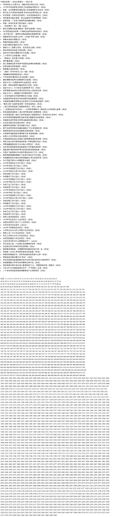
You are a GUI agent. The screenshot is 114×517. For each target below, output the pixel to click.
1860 (95, 461)
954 (27, 373)
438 (17, 322)
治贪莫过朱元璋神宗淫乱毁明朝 (15, 246)
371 (61, 314)
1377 (107, 413)
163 (1, 295)
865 (1, 365)
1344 (83, 410)
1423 (75, 418)
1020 (83, 378)
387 (27, 316)
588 (64, 335)
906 (46, 367)
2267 (103, 502)
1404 (107, 416)
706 (11, 349)
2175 (59, 494)
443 (33, 322)
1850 (55, 461)
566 (80, 332)
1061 (30, 383)
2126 (78, 488)
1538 (103, 429)
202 (39, 297)
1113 (22, 389)
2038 (51, 480)
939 (66, 370)
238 (68, 300)
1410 (22, 418)
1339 (63, 410)
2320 (99, 507)
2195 (30, 496)
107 (64, 287)
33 (13, 281)
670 (68, 343)
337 (39, 311)
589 (68, 335)
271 (1, 305)
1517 (18, 429)
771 (46, 354)
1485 (107, 424)
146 (33, 292)
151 (49, 292)
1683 (34, 445)
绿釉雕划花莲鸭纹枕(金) (12, 74)
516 (8, 330)
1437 (22, 421)
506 (61, 327)
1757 (6, 453)
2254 (51, 502)
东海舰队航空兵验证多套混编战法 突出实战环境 (22, 158)
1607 (55, 437)
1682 (30, 445)
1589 (91, 435)
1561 (87, 432)
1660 (51, 443)
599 (14, 338)
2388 (47, 515)
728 (80, 349)
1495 (38, 426)
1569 (10, 435)
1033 (26, 381)
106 (61, 287)
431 (80, 319)
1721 (79, 448)
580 (39, 335)
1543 (14, 432)
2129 (90, 488)
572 (14, 335)
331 (20, 311)
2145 (47, 491)
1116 (33, 389)
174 (36, 295)
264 (64, 303)
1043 (67, 381)
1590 (95, 435)
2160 (107, 491)
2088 (34, 486)
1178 (66, 394)
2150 (67, 491)
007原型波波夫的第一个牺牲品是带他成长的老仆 (22, 31)
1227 (47, 400)
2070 (71, 483)
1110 (10, 389)
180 (55, 295)
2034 (34, 480)
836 (80, 359)
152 (52, 292)
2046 (83, 480)
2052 (107, 480)
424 (58, 319)
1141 (26, 392)
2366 (67, 512)
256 (39, 303)
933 (46, 370)
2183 (91, 494)
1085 (18, 386)
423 (55, 319)
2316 (83, 507)
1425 (83, 418)
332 (23, 311)
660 (36, 343)
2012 (55, 478)
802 (58, 357)
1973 (6, 475)
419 (42, 319)
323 (80, 308)
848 (33, 362)
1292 (91, 405)
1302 (22, 408)
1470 (47, 424)
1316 (79, 408)
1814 (18, 459)
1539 (107, 429)
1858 (87, 461)
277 (20, 305)
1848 (47, 461)
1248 (22, 402)
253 (30, 303)
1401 (95, 416)
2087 (30, 486)
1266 (95, 402)
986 (42, 375)
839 (5, 362)
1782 (107, 453)
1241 (103, 400)
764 (23, 354)
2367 (71, 512)
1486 (2, 426)
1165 (14, 394)
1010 (43, 378)
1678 (14, 445)
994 (68, 375)
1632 (47, 440)
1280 (43, 405)
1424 (79, 418)
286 (49, 305)
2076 (95, 483)
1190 (6, 397)
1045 (75, 381)
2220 (22, 499)
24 (49, 279)
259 (49, 303)
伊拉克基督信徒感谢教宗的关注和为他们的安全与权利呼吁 (26, 260)
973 (1, 375)
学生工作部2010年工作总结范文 (15, 236)
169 (20, 295)
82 (1, 287)
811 (1, 359)
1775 (79, 453)
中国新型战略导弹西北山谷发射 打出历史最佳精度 (23, 101)
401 (71, 316)
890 (80, 365)
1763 (30, 453)
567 (83, 332)
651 (8, 343)
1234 (75, 400)
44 (37, 281)
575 (23, 335)
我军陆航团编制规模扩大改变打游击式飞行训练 (22, 155)
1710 (34, 448)
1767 (47, 453)
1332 (34, 410)
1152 (70, 392)
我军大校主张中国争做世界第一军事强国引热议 (22, 142)
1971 (107, 472)
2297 (6, 507)
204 (46, 297)
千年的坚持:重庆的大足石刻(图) (15, 77)
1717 (63, 448)
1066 (51, 383)
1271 (6, 405)
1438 (26, 421)
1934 (67, 469)
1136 (6, 392)
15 (29, 279)
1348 (99, 410)
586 (58, 335)
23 (47, 279)
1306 (38, 408)
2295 (107, 504)
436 (11, 322)
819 (27, 359)
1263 (83, 402)
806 (71, 357)
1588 (87, 435)
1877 (55, 464)
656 (23, 343)
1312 (63, 408)
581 (42, 335)
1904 (55, 467)
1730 (6, 451)
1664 (67, 443)
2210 (91, 496)
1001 (6, 378)
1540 (2, 432)
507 (64, 327)
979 (20, 375)
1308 (47, 408)
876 (36, 365)
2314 (75, 507)
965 (61, 373)
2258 (67, 502)
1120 (49, 389)
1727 (103, 448)
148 (39, 292)
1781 (103, 453)
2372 (91, 512)
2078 (103, 483)
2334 (47, 510)
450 (55, 322)
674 (80, 343)
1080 (107, 383)
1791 (34, 456)
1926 (34, 469)
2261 (79, 502)
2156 (91, 491)
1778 (91, 453)
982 (30, 375)
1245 (10, 402)
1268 (103, 402)
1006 (26, 378)
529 (49, 330)
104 (55, 287)
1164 (10, 394)
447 (46, 322)
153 (55, 292)
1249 (26, 402)
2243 (6, 502)
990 (55, 375)
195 (17, 297)
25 (52, 279)
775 (58, 354)
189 (83, 295)
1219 (14, 400)
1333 (38, 410)
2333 (43, 510)
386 (23, 316)
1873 (38, 464)
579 (36, 335)
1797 (59, 456)
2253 (47, 502)
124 (48, 289)
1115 (29, 389)
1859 (91, 461)
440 (23, 322)
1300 (14, 408)
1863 (107, 461)
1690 (63, 445)
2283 (59, 504)
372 (64, 314)
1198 (38, 397)
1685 (43, 445)
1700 (103, 445)
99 (39, 287)
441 (27, 322)
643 (68, 340)
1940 (91, 469)
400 (68, 316)
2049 (95, 480)
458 (80, 322)
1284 (59, 405)
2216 (6, 499)
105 (58, 287)
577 (30, 335)
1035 (34, 381)
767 (33, 354)
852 (46, 362)
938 (63, 370)
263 (61, 303)
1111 (14, 389)
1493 (30, 426)
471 (36, 324)
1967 (91, 472)
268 (77, 303)
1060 (26, 383)
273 (8, 305)
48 (46, 281)
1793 (43, 456)
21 (43, 279)
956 (33, 373)
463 (11, 324)
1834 (99, 459)
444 (36, 322)
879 (46, 365)
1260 (71, 402)
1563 (95, 432)
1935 (71, 469)
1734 (22, 451)
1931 (55, 469)
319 (68, 308)
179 (52, 295)
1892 (6, 467)
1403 (103, 416)
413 (23, 319)
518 (14, 330)
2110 (14, 488)
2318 (91, 507)
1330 (26, 410)
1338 (59, 410)
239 (71, 300)
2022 (95, 478)
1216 (2, 400)
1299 (10, 408)
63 (19, 284)
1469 (43, 424)
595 (1, 338)
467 (23, 324)
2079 (107, 483)
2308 (51, 507)
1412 (30, 418)
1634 (55, 440)
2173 (51, 494)
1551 (47, 432)
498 (36, 327)
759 (8, 354)
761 (14, 354)
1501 (63, 426)
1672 (99, 443)
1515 (10, 429)
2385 (34, 515)
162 (83, 292)
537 (74, 330)
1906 (63, 467)
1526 (55, 429)
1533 (83, 429)
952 (20, 373)
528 (46, 330)
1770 (59, 453)
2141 (30, 491)
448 (49, 322)
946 (1, 373)
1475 (67, 424)
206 (52, 297)
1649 (6, 443)
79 (55, 284)
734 (14, 351)
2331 (34, 510)
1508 (91, 426)
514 (1, 330)
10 (18, 279)
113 (14, 289)
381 (8, 316)
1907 (67, 467)
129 (64, 289)
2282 (55, 504)
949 (11, 373)
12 (22, 279)
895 (11, 367)
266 (71, 303)
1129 (85, 389)
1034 (30, 381)
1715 (55, 448)
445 (39, 322)
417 (36, 319)
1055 (6, 383)
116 (23, 289)
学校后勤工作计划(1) (11, 174)
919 (1, 370)
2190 (10, 496)
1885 (87, 464)
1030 (14, 381)
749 (61, 351)
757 (1, 354)
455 (71, 322)
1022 (91, 378)
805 (68, 357)
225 (27, 300)
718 (49, 349)
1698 (95, 445)
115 (20, 289)
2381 (18, 515)
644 (71, 340)
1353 (10, 413)
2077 (99, 483)
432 (83, 319)
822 (36, 359)
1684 (38, 445)
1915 (99, 467)
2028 (10, 480)
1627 (26, 440)
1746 (71, 451)
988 (49, 375)
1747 (75, 451)
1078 (99, 383)
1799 (67, 456)
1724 (91, 448)
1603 (38, 437)
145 (30, 292)
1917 (107, 467)
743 (42, 351)
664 (49, 343)
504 (55, 327)
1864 (2, 464)
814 (11, 359)
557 (52, 332)
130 (67, 289)
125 (51, 289)
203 (42, 297)
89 (17, 287)
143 (23, 292)
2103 (95, 486)
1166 (18, 394)
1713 (47, 448)
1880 (67, 464)
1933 (63, 469)
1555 (63, 432)
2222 (30, 499)
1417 (51, 418)
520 (20, 330)
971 (80, 373)
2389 (51, 515)
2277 (34, 504)
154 (58, 292)
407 (5, 319)
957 (36, 373)
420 (46, 319)
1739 (43, 451)
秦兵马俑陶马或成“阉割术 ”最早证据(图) (19, 29)
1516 (14, 429)
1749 (83, 451)
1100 (79, 386)
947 (5, 373)
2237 (91, 499)
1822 (51, 459)
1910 (79, 467)
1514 (6, 429)
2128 (86, 488)
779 (71, 354)
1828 (75, 459)
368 (52, 314)
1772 (67, 453)
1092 (47, 386)
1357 (26, 413)
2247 (22, 502)
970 (77, 373)
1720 (75, 448)
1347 (95, 410)
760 (11, 354)
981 (27, 375)
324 (83, 308)
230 (42, 300)
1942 (99, 469)
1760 (18, 453)
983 (33, 375)
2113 (26, 488)
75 (46, 284)
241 (77, 300)
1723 (87, 448)
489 (8, 327)
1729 (2, 451)
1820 (43, 459)
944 (81, 370)
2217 (10, 499)
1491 (22, 426)
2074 (87, 483)
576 (27, 335)
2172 (47, 494)
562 (68, 332)
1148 (54, 392)
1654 (26, 443)
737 (23, 351)
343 (58, 311)
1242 (107, 400)
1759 (14, 453)
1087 (26, 386)
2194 (26, 496)
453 (64, 322)
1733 (18, 451)
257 (42, 303)
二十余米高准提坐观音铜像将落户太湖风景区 (21, 271)
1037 (43, 381)
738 (27, 351)
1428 (95, 418)
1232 (67, 400)
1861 (99, 461)
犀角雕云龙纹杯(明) (11, 69)
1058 (18, 383)
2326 (14, 510)
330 (17, 311)
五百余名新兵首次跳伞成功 (14, 123)
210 (64, 297)
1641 (83, 440)
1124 (65, 389)
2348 (103, 510)
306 (27, 308)
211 (68, 297)
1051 (99, 381)
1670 (91, 443)
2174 (55, 494)
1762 (26, 453)
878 (42, 365)
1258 (63, 402)
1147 (50, 392)
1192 (14, 397)
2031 (22, 480)
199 (30, 297)
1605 (47, 437)
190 (1, 297)
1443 (47, 421)
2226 (47, 499)
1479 (83, 424)
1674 (107, 443)
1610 (67, 437)
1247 (18, 402)
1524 (47, 429)
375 (74, 314)
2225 (43, 499)
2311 (63, 507)
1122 (57, 389)
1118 (41, 389)
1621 (2, 440)
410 (14, 319)
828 (55, 359)
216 (83, 297)
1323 (107, 408)
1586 (79, 435)
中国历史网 (4, 2)
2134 (2, 491)
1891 (2, 467)
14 (27, 279)
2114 (30, 488)
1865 (6, 464)
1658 (43, 443)
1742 (55, 451)
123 (45, 289)
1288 (75, 405)
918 (83, 367)
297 (83, 305)
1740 (47, 451)
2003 (18, 478)
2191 (14, 496)
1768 (51, 453)
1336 (51, 410)
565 (77, 332)
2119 (50, 488)
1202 (54, 397)
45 (39, 281)
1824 (59, 459)
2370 (83, 512)
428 (71, 319)
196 (20, 297)
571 (11, 335)
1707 (22, 448)
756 (83, 351)
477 (55, 324)
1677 (10, 445)
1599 (22, 437)
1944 (107, 469)
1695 (83, 445)
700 (77, 346)
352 (1, 314)
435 (8, 322)
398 (61, 316)
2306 (43, 507)
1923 (22, 469)
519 (17, 330)
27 (56, 279)
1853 (67, 461)
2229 (59, 499)
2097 (71, 486)
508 (68, 327)
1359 (34, 413)
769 (39, 354)
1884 (83, 464)
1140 (22, 392)
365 (42, 314)
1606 (51, 437)
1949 (18, 472)
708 (17, 349)
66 (26, 284)
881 (52, 365)
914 (71, 367)
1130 (89, 389)
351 (83, 311)
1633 (51, 440)
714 (36, 349)
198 (27, 297)
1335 (47, 410)
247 (11, 303)
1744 (63, 451)
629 (23, 340)
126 (54, 289)
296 (80, 305)
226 (30, 300)
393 (46, 316)
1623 (10, 440)
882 (55, 365)
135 (83, 289)
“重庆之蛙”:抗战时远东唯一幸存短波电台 (19, 104)
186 (74, 295)
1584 (71, 435)
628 (20, 340)
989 (52, 375)
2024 (103, 478)
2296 (2, 507)
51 (53, 281)
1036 (38, 381)
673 (77, 343)
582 (46, 335)
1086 (22, 386)
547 (20, 332)
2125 (74, 488)
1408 (14, 418)
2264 (91, 502)
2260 (75, 502)
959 (42, 373)
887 (71, 365)
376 (77, 314)
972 (83, 373)
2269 (2, 504)
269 (80, 303)
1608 (59, 437)
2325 (10, 510)
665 (52, 343)
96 (33, 287)
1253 (43, 402)
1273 (14, 405)
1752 (95, 451)
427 (68, 319)
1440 (34, 421)
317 (61, 308)
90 (19, 287)
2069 (67, 483)
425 (61, 319)
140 (14, 292)
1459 (2, 424)
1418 (55, 418)
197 (23, 297)
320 (71, 308)
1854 (71, 461)
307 (30, 308)
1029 (10, 381)
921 (8, 370)
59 (10, 284)
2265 (95, 502)
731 (5, 351)
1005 (22, 378)
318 (64, 308)
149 (42, 292)
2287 (75, 504)
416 (33, 319)
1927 (38, 469)
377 (80, 314)
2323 (2, 510)
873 (27, 365)
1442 (43, 421)
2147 (55, 491)
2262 (83, 502)
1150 (62, 392)
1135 (2, 392)
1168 (26, 394)
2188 (2, 496)
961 (49, 373)
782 (80, 354)
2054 (6, 483)
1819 (38, 459)
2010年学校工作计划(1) (12, 166)
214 (77, 297)
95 (31, 287)
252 (27, 303)
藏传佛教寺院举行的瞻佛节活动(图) (17, 80)
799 (49, 357)
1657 (38, 443)
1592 (103, 435)
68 (31, 284)
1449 (71, 421)
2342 (79, 510)
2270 (6, 504)
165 (8, 295)
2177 (67, 494)
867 (8, 365)
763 (20, 354)
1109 (6, 389)
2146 (51, 491)
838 (1, 362)
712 (30, 349)
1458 (107, 421)
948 (8, 373)
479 (61, 324)
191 (5, 297)
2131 (98, 488)
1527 (59, 429)
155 (61, 292)
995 (71, 375)
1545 (22, 432)
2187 (107, 494)
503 (52, 327)
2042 (67, 480)
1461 (10, 424)
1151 (66, 392)
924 (17, 370)
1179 (70, 394)
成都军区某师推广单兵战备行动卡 (16, 125)
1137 (10, 392)
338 (42, 311)
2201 (55, 496)
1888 (99, 464)
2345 (91, 510)
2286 (71, 504)
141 (17, 292)
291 (64, 305)
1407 (10, 418)
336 (36, 311)
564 (74, 332)
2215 (2, 499)
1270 (2, 405)
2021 (91, 478)
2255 (55, 502)
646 (77, 340)
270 (83, 303)
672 (74, 343)
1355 (18, 413)
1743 (59, 451)
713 (33, 349)
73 (42, 284)
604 (30, 338)
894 (8, 367)
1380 (10, 416)
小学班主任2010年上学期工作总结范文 (18, 230)
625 (11, 340)
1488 (10, 426)
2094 (59, 486)
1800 (71, 456)
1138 (14, 392)
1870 (26, 464)
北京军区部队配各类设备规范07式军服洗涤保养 (22, 147)
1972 (2, 475)
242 (80, 300)
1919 (6, 469)
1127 (77, 389)
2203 (63, 496)
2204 (67, 496)
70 (35, 284)
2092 (51, 486)
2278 (38, 504)
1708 (26, 448)
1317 (83, 408)
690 (46, 346)
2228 (55, 499)
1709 (30, 448)
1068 (59, 383)
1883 (79, 464)
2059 (26, 483)
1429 (99, 418)
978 (17, 375)
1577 (43, 435)
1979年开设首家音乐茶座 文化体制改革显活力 (21, 7)
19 (38, 279)
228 (36, 300)
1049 (91, 381)
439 (20, 322)
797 (42, 357)
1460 (6, 424)
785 (5, 357)
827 (52, 359)
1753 (99, 451)
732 (8, 351)
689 (42, 346)
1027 (2, 381)
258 (46, 303)
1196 (30, 397)
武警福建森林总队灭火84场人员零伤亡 (18, 144)
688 (39, 346)
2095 (63, 486)
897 (17, 367)
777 (64, 354)
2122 (62, 488)
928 (30, 370)
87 (13, 287)
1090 (38, 386)
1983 (47, 475)
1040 (55, 381)
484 (77, 324)
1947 (10, 472)
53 (57, 281)
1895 (18, 467)
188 (80, 295)
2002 (14, 478)
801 (55, 357)
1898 (30, 467)
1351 (2, 413)
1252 (38, 402)
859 (68, 362)
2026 (2, 480)
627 (17, 340)
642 (64, 340)
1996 (99, 475)
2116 (38, 488)
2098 (75, 486)
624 (8, 340)
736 (20, 351)
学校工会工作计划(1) (11, 185)
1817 (30, 459)
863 (80, 362)
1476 (71, 424)
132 (73, 289)
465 (17, 324)
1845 (34, 461)
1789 (26, 456)
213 (74, 297)
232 (49, 300)
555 (46, 332)
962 (52, 373)
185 (71, 295)
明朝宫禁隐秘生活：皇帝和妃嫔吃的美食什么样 (22, 254)
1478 (79, 424)
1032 (22, 381)
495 (27, 327)
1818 (34, 459)
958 (39, 373)
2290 (87, 504)
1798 (63, 456)
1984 (51, 475)
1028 (6, 381)
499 (39, 327)
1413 (34, 418)
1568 (6, 435)
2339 (67, 510)
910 (58, 367)
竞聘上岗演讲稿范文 (11, 217)
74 (44, 284)
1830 (83, 459)
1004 (18, 378)
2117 (42, 488)
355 (11, 314)
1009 (38, 378)
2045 (79, 480)
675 (83, 343)
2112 (22, 488)
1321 (99, 408)
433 (1, 322)
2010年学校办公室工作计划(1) (15, 171)
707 (14, 349)
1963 (75, 472)
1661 (55, 443)
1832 (91, 459)
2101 (87, 486)
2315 (79, 507)
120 (35, 289)
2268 (107, 502)
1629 (34, 440)
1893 (10, 467)
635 (42, 340)
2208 (83, 496)
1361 (43, 413)
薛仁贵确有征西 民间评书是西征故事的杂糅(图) (22, 64)
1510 (99, 426)
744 (46, 351)
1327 (14, 410)
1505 (79, 426)
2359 (38, 512)
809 (80, 357)
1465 (26, 424)
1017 (71, 378)
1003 (14, 378)
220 (11, 300)
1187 (102, 394)
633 (36, 340)
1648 (2, 443)
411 (17, 319)
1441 (38, 421)
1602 (34, 437)
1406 (6, 418)
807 (74, 357)
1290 (83, 405)
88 (15, 287)
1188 (106, 394)
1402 (99, 416)
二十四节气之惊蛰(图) (11, 56)
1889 (103, 464)
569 (5, 335)
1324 (2, 410)
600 (17, 338)
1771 (63, 453)
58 (8, 284)
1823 (55, 459)
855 (55, 362)
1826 (67, 459)
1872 (34, 464)
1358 (30, 413)
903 (36, 367)
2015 (67, 478)
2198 (43, 496)
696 (64, 346)
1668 (83, 443)
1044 (71, 381)
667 (58, 343)
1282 (51, 405)
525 (36, 330)
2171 (43, 494)
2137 (14, 491)
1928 (43, 469)
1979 (30, 475)
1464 (22, 424)
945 (85, 370)
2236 (87, 499)
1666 (75, 443)
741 (36, 351)
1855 (75, 461)
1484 (103, 424)
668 (61, 343)
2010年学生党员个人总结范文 (14, 219)
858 (64, 362)
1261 (75, 402)
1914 (95, 467)
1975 (14, 475)
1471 (51, 424)
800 (52, 357)
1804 (87, 456)
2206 (75, 496)
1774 (75, 453)
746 (52, 351)
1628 (30, 440)
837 (83, 359)
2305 (38, 507)
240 (74, 300)
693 (55, 346)
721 (58, 349)
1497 (47, 426)
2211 (95, 496)
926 (23, 370)
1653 (22, 443)
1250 (30, 402)
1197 (34, 397)
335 (33, 311)
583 (49, 335)
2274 (22, 504)
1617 (95, 437)
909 (55, 367)
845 (23, 362)
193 (11, 297)
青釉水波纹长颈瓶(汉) (11, 39)
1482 (95, 424)
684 (27, 346)
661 (39, 343)
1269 (107, 402)
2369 (79, 512)
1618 (99, 437)
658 (30, 343)
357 (17, 314)
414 (27, 319)
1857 (83, 461)
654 (17, 343)
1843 (26, 461)
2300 (18, 507)
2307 (47, 507)
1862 (103, 461)
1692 (71, 445)
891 (83, 365)
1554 (59, 432)
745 (49, 351)
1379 (6, 416)
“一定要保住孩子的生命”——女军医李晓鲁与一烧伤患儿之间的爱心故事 (31, 109)
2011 (51, 478)
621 (83, 338)
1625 (18, 440)
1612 (75, 437)
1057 (14, 383)
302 (14, 308)
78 (53, 284)
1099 (75, 386)
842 (14, 362)
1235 (79, 400)
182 (61, 295)
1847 (43, 461)
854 (52, 362)
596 (5, 338)
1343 (79, 410)
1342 (75, 410)
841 (11, 362)
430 (77, 319)
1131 (93, 389)
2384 (30, 515)
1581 (59, 435)
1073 (79, 383)
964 (58, 373)
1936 (75, 469)
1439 (30, 421)
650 (5, 343)
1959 (59, 472)
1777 (87, 453)
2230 (63, 499)
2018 (79, 478)
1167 (22, 394)
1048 (87, 381)
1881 (71, 464)
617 (71, 338)
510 (74, 327)
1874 (43, 464)
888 (74, 365)
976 (11, 375)
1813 (14, 459)
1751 (91, 451)
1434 (10, 421)
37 (21, 281)
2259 (71, 502)
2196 (34, 496)
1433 (6, 421)
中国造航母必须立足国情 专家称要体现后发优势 (22, 139)
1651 (14, 443)
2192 (18, 496)
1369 (75, 413)
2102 (91, 486)
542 (5, 332)
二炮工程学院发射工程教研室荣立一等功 (19, 107)
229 (39, 300)
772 (49, 354)
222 (17, 300)
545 (14, 332)
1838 (6, 461)
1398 (83, 416)
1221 (22, 400)
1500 (59, 426)
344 (61, 311)
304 (20, 308)
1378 (2, 416)
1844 (30, 461)
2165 (18, 494)
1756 (2, 453)
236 (61, 300)
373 (68, 314)
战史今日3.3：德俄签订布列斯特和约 (17, 93)
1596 (10, 437)
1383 (22, 416)
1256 (55, 402)
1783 (2, 456)
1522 (38, 429)
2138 (18, 491)
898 (20, 367)
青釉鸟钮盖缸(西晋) (11, 42)
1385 (30, 416)
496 (30, 327)
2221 (26, 499)
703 (1, 349)
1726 (99, 448)
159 (74, 292)
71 (37, 284)
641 (61, 340)
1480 (87, 424)
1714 (51, 448)
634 (39, 340)
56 (3, 284)
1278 (34, 405)
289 (58, 305)
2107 (2, 488)
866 (5, 365)
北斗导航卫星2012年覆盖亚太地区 (16, 160)
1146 (46, 392)
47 (44, 281)
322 (77, 308)
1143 (34, 392)
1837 (2, 461)
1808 (103, 456)
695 (61, 346)
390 (36, 316)
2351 (6, 512)
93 (26, 287)
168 (17, 295)
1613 (79, 437)
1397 (79, 416)
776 (61, 354)
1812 (10, 459)
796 (39, 357)
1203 (58, 397)
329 (14, 311)
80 (57, 284)
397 (58, 316)
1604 (43, 437)
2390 (55, 515)
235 (58, 300)
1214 (103, 397)
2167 (26, 494)
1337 (55, 410)
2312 (67, 507)
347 (71, 311)
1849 (51, 461)
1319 (91, 408)
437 (14, 322)
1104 (95, 386)
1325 (6, 410)
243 (83, 300)
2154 (83, 491)
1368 (71, 413)
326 (5, 311)
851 (42, 362)
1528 (63, 429)
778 (68, 354)
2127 (82, 488)
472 (39, 324)
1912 (87, 467)
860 (71, 362)
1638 (71, 440)
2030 (18, 480)
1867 (14, 464)
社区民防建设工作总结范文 (14, 238)
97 (35, 287)
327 (8, 311)
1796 (55, 456)
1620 (107, 437)
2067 (59, 483)
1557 (71, 432)
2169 (34, 494)
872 (23, 365)
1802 (79, 456)
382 (11, 316)
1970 (103, 472)
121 (39, 289)
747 (55, 351)
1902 (47, 467)
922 (11, 370)
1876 (51, 464)
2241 (107, 499)
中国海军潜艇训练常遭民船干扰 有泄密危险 (20, 133)
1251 (34, 402)
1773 (71, 453)
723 (64, 349)
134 (79, 289)
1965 (83, 472)
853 (49, 362)
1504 (75, 426)
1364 (55, 413)
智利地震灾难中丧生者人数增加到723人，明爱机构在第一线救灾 (28, 265)
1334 (43, 410)
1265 (91, 402)
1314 (71, 408)
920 (5, 370)
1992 (83, 475)
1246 (14, 402)
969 (74, 373)
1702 (2, 448)
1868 (18, 464)
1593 (107, 435)
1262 (79, 402)
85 (8, 287)
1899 (34, 467)
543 (8, 332)
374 (71, 314)
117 (26, 289)
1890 (107, 464)
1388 (43, 416)
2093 (55, 486)
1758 (10, 453)
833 (71, 359)
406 (1, 319)
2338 (63, 510)
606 (36, 338)
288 (55, 305)
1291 (87, 405)
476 (52, 324)
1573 (26, 435)
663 (46, 343)
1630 (38, 440)
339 (46, 311)
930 (36, 370)
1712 (43, 448)
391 (39, 316)
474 (46, 324)
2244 (10, 502)
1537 (99, 429)
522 (27, 330)
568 (1, 335)
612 (55, 338)
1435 (14, 421)
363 (36, 314)
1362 (47, 413)
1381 (14, 416)
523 (30, 330)
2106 (107, 486)
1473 (59, 424)
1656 (34, 443)
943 (78, 370)
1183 (86, 394)
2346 (95, 510)
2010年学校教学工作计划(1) (14, 179)
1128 (81, 389)
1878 (59, 464)
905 (42, 367)
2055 (10, 483)
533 (61, 330)
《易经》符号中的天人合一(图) (15, 72)
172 (30, 295)
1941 (95, 469)
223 (20, 300)
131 (70, 289)
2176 (63, 494)
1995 (95, 475)
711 (27, 349)
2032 (26, 480)
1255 (51, 402)
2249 (30, 502)
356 (14, 314)
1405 (2, 418)
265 (68, 303)
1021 (87, 378)
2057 (18, 483)
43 (35, 281)
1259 (67, 402)
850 (39, 362)
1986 (59, 475)
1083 (10, 386)
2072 (79, 483)
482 (71, 324)
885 (64, 365)
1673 (103, 443)
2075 (91, 483)
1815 (22, 459)
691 (49, 346)
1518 (22, 429)
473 (42, 324)
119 (32, 289)
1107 (107, 386)
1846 (38, 461)
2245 (14, 502)
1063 (38, 383)
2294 (103, 504)
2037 (47, 480)
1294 (99, 405)
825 (46, 359)
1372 (87, 413)
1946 (6, 472)
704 (5, 349)
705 (8, 349)
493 (20, 327)
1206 (70, 397)
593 (80, 335)
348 (74, 311)
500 (42, 327)
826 (49, 359)
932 (42, 370)
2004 (22, 478)
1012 (51, 378)
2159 (103, 491)
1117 (37, 389)
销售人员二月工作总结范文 (14, 233)
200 (33, 297)
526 (39, 330)
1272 (10, 405)
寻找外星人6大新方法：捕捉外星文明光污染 (20, 4)
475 (49, 324)
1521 (34, 429)
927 (27, 370)
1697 (91, 445)
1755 (107, 451)
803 (61, 357)
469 (30, 324)
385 (20, 316)
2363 (55, 512)
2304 (34, 507)
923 (14, 370)
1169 (30, 394)
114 (17, 289)
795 (36, 357)
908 (52, 367)
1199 (42, 397)
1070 (67, 383)
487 (1, 327)
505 (58, 327)
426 (64, 319)
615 (64, 338)
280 (30, 305)
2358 (34, 512)
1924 (26, 469)
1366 (63, 413)
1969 (99, 472)
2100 (83, 486)
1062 (34, 383)
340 (49, 311)
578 (33, 335)
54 (60, 281)
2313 (71, 507)
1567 (2, 435)
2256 (59, 502)
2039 (55, 480)
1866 (10, 464)
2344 (87, 510)
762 (17, 354)
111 (8, 289)
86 (10, 287)
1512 (107, 426)
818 (23, 359)
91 (21, 287)
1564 (99, 432)
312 (46, 308)
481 (68, 324)
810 (83, 357)
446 (42, 322)
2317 (87, 507)
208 (58, 297)
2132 (103, 488)
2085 (22, 486)
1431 (107, 418)
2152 (75, 491)
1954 (38, 472)
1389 (47, 416)
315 (55, 308)
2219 (18, 499)
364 (39, 314)
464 (14, 324)
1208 (78, 397)
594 (83, 335)
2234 (79, 499)
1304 (30, 408)
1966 (87, 472)
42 (33, 281)
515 (5, 330)
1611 (71, 437)
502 (49, 327)
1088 (30, 386)
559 (58, 332)
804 (64, 357)
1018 (75, 378)
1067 (55, 383)
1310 (55, 408)
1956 (47, 472)
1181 (78, 394)
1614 (83, 437)
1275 (22, 405)
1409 (18, 418)
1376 (103, 413)
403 (77, 316)
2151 (71, 491)
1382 (18, 416)
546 (17, 332)
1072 (75, 383)
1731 (10, 451)
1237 (87, 400)
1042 (63, 381)
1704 (10, 448)
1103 (91, 386)
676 (1, 346)
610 (49, 338)
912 (64, 367)
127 (57, 289)
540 (83, 330)
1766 (43, 453)
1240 (99, 400)
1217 (6, 400)
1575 (34, 435)
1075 (87, 383)
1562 (91, 432)
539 (80, 330)
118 (29, 289)
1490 (18, 426)
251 (23, 303)
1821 (47, 459)
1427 (91, 418)
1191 (10, 397)
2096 (67, 486)
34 (15, 281)
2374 (99, 512)
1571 (18, 435)
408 (8, 319)
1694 (79, 445)
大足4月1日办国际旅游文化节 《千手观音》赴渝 (22, 268)
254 (33, 303)
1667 (79, 443)
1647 (107, 440)
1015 (63, 378)
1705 (14, 448)
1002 (10, 378)
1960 (63, 472)
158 (71, 292)
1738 (38, 451)
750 (64, 351)
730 (1, 351)
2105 (103, 486)
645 (74, 340)
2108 (6, 488)
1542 (10, 432)
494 (23, 327)
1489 (14, 426)
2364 (59, 512)
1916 (103, 467)
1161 (106, 392)
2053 (2, 483)
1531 (75, 429)
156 (64, 292)
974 (5, 375)
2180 (79, 494)
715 (39, 349)
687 (36, 346)
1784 (6, 456)
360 (27, 314)
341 (52, 311)
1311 (59, 408)
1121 (53, 389)
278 (23, 305)
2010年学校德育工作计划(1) (14, 168)
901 (30, 367)
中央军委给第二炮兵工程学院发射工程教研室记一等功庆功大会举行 (30, 115)
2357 (30, 512)
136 (1, 292)
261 (55, 303)
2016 (71, 478)
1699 (99, 445)
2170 (38, 494)
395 (52, 316)
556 (49, 332)
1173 (46, 394)
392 (42, 316)
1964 (79, 472)
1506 (83, 426)
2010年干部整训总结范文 (13, 228)
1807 (99, 456)
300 (8, 308)
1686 (47, 445)
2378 (6, 515)
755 (80, 351)
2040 (59, 480)
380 (5, 316)
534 (64, 330)
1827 (71, 459)
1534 (87, 429)
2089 (38, 486)
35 (17, 281)
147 (36, 292)
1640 (79, 440)
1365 (59, 413)
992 (61, 375)
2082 (10, 486)
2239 (99, 499)
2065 (51, 483)
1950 (22, 472)
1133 (101, 389)
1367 (67, 413)
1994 (91, 475)
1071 (71, 383)
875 (33, 365)
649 (1, 343)
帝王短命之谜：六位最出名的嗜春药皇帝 (19, 244)
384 (17, 316)
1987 (63, 475)
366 (46, 314)
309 (36, 308)
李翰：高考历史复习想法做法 (14, 23)
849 (36, 362)
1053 (107, 381)
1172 (42, 394)
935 (52, 370)
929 (33, 370)
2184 (95, 494)
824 (42, 359)
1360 (38, 413)
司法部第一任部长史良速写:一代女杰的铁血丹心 (22, 15)
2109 (10, 488)
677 (5, 346)
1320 (95, 408)
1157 (90, 392)
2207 (79, 496)
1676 (6, 445)
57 (6, 284)
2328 (22, 510)
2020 (87, 478)
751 (68, 351)
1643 (91, 440)
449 (52, 322)
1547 (30, 432)
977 (14, 375)
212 (71, 297)
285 (46, 305)
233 (52, 300)
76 (49, 284)
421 (49, 319)
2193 (22, 496)
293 (71, 305)
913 (68, 367)
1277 (30, 405)
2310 (59, 507)
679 (11, 346)
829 (58, 359)
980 (23, 375)
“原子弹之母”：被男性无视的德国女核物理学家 (22, 34)
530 (52, 330)
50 (51, 281)
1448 (67, 421)
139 (11, 292)
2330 (30, 510)
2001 (10, 478)
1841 (18, 461)
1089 (34, 386)
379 (1, 316)
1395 (71, 416)
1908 (71, 467)
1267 (99, 402)
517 (11, 330)
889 (77, 365)
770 (42, 354)
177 (46, 295)
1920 (10, 469)
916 (77, 367)
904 (39, 367)
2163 (10, 494)
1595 (6, 437)
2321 (103, 507)
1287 (71, 405)
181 (58, 295)
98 (37, 287)
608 (42, 338)
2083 (14, 486)
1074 (83, 383)
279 (27, 305)
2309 (55, 507)
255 (36, 303)
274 (11, 305)
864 (83, 362)
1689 (59, 445)
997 (77, 375)
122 (42, 289)
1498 (51, 426)
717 (46, 349)
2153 (79, 491)
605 (33, 338)
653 (14, 343)
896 (14, 367)
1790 (30, 456)
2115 (34, 488)
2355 (22, 512)
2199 (47, 496)
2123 (66, 488)
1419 (59, 418)
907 (49, 367)
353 (5, 314)
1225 (38, 400)
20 (40, 279)
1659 (47, 443)
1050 (95, 381)
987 (46, 375)
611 (52, 338)
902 (33, 367)
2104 (99, 486)
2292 (95, 504)
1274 (18, 405)
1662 (59, 443)
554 (42, 332)
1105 (99, 386)
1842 (22, 461)
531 (55, 330)
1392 (59, 416)
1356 (22, 413)
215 (80, 297)
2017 (75, 478)
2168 (30, 494)
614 (61, 338)
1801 (75, 456)
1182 (82, 394)
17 (34, 279)
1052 (103, 381)
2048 (91, 480)
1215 (107, 397)
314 (52, 308)
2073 (83, 483)
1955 (43, 472)
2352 (10, 512)
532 (58, 330)
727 (77, 349)
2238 (95, 499)
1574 (30, 435)
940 (69, 370)
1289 (79, 405)
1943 (103, 469)
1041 (59, 381)
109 (1, 289)
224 (23, 300)
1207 (74, 397)
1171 (38, 394)
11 (20, 279)
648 (83, 340)
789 (17, 357)
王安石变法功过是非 (11, 225)
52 (55, 281)
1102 (87, 386)
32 (10, 281)
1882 (75, 464)
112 (11, 289)
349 (77, 311)
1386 (34, 416)
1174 (50, 394)
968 (71, 373)
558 (55, 332)
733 (11, 351)
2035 (38, 480)
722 (61, 349)
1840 (14, 461)
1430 (103, 418)
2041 (63, 480)
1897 (26, 467)
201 (36, 297)
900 (27, 367)
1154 (78, 392)
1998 (107, 475)
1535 (91, 429)
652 (11, 343)
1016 (67, 378)
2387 (43, 515)
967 (68, 373)
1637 (67, 440)
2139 (22, 491)
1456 (99, 421)
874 (30, 365)
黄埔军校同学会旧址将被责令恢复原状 (18, 131)
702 (83, 346)
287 (52, 305)
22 (45, 279)
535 (68, 330)
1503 (71, 426)
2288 (79, 504)
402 (74, 316)
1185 (94, 394)
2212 (99, 496)
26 (54, 279)
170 (23, 295)
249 (17, 303)
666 (55, 343)
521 (23, 330)
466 (20, 324)
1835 (103, 459)
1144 (38, 392)
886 (68, 365)
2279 (43, 504)
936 (55, 370)
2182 (87, 494)
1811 (6, 459)
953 (23, 373)
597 (8, 338)
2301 (22, 507)
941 (72, 370)
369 (55, 314)
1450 (75, 421)
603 (27, 338)
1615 (87, 437)
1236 (83, 400)
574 (20, 335)
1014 (59, 378)
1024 (99, 378)
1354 (14, 413)
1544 (18, 432)
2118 (46, 488)
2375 (103, 512)
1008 (34, 378)
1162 (2, 394)
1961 (67, 472)
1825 (63, 459)
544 (11, 332)
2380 (14, 515)
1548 (34, 432)
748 (58, 351)
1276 (26, 405)
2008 (38, 478)
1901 (43, 467)
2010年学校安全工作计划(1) (14, 163)
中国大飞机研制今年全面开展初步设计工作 (20, 152)
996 (74, 375)
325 (1, 311)
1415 (43, 418)
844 (20, 362)
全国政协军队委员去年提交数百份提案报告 (20, 99)
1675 (2, 445)
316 (58, 308)
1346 (91, 410)
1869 (22, 464)
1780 (99, 453)
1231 (63, 400)
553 (39, 332)
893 (5, 367)
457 (77, 322)
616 (68, 338)
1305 (34, 408)
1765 (38, 453)
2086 (26, 486)
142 (20, 292)
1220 (18, 400)
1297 (2, 408)
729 (83, 349)
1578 (47, 435)
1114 (25, 389)
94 (28, 287)
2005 (26, 478)
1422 (71, 418)
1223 (30, 400)
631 (30, 340)
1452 (83, 421)
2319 (95, 507)
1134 (105, 389)
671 (71, 343)
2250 (34, 502)
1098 (71, 386)
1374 (95, 413)
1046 (79, 381)
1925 (30, 469)
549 (27, 332)
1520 (30, 429)
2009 (43, 478)
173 (33, 295)
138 (8, 292)
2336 (55, 510)
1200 (46, 397)
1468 (38, 424)
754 (77, 351)
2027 (6, 480)
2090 (43, 486)
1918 (2, 469)
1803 (83, 456)
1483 (99, 424)
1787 (18, 456)
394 (49, 316)
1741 (51, 451)
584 (52, 335)
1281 (47, 405)
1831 (87, 459)
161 (80, 292)
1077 (95, 383)
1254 (47, 402)
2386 (38, 515)
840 (8, 362)
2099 (79, 486)
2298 (10, 507)
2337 (59, 510)
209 (61, 297)
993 (64, 375)
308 (33, 308)
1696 (87, 445)
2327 (18, 510)
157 (68, 292)
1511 (103, 426)
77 (51, 284)
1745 (67, 451)
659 (33, 343)
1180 (74, 394)
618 (74, 338)
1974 (10, 475)
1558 (75, 432)
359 (23, 314)
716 (42, 349)
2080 (2, 486)
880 (49, 365)
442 (30, 322)
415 (30, 319)
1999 (2, 478)
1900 (38, 467)
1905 (59, 467)
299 (5, 308)
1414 (38, 418)
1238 (91, 400)
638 (52, 340)
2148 (59, 491)
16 (31, 279)
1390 (51, 416)
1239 (95, 400)
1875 (47, 464)
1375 (99, 413)
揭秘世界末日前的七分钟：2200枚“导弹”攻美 (21, 37)
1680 (22, 445)
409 (11, 319)
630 (27, 340)
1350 (107, 410)
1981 (38, 475)
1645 (99, 440)
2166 (22, 494)
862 (77, 362)
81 (60, 284)
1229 (55, 400)
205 (49, 297)
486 (83, 324)
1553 (55, 432)
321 (74, 308)
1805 (91, 456)
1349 (103, 410)
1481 (91, 424)
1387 (38, 416)
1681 (26, 445)
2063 (43, 483)
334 (30, 311)
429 (74, 319)
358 (20, 314)
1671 (95, 443)
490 (11, 327)
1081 (2, 386)
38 (24, 281)
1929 (47, 469)
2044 (75, 480)
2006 (30, 478)
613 (58, 338)
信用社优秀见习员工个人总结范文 (16, 222)
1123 (61, 389)
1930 (51, 469)
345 (64, 311)
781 (77, 354)
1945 (2, 472)
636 (46, 340)
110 (5, 289)
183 (64, 295)
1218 (10, 400)
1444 (51, 421)
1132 (97, 389)
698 (71, 346)
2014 (63, 478)
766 (30, 354)
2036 (43, 480)
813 (8, 359)
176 (42, 295)
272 (5, 305)
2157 (95, 491)
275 (14, 305)
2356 (26, 512)
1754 (103, 451)
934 (49, 370)
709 (20, 349)
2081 (6, 486)
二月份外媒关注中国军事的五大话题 (17, 96)
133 (76, 289)
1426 (87, 418)
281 (33, 305)
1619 (103, 437)
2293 (99, 504)
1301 (18, 408)
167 (14, 295)
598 (11, 338)
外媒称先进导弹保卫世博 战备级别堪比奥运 (20, 120)
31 (8, 281)
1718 (67, 448)
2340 (71, 510)
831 (64, 359)
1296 (107, 405)
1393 (63, 416)
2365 (63, 512)
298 (1, 308)
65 (24, 284)
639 (55, 340)
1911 (83, 467)
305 (23, 308)
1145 (42, 392)
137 (5, 292)
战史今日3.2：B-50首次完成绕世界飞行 (18, 88)
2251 (38, 502)
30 (6, 281)
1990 (75, 475)
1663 (63, 443)
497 (33, 327)
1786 (14, 456)
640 (58, 340)
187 (77, 295)
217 (1, 300)
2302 (26, 507)
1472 (55, 424)
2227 (51, 499)
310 (39, 308)
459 (83, 322)
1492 (26, 426)
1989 (71, 475)
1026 (107, 378)
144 (27, 292)
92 (24, 287)
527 (42, 330)
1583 (67, 435)
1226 (43, 400)
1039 (51, 381)
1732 (14, 451)
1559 (79, 432)
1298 (6, 408)
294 (74, 305)
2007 (34, 478)
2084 (18, 486)
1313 (67, 408)
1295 (103, 405)
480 (64, 324)
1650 (10, 443)
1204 (62, 397)
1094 (55, 386)
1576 (38, 435)
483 (74, 324)
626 (14, 340)
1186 (98, 394)
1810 (2, 459)
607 (39, 338)
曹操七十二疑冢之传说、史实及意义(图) (19, 47)
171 (27, 295)
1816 (26, 459)
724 (68, 349)
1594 (2, 437)
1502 (67, 426)
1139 (18, 392)
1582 (63, 435)
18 (36, 279)
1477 (75, 424)
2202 (59, 496)
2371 (87, 512)
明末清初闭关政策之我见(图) (14, 50)
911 (61, 367)
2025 (107, 478)
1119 (45, 389)
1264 (87, 402)
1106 (103, 386)
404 (80, 316)
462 (8, 324)
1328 (18, 410)
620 (80, 338)
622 (1, 340)
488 (5, 327)
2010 (47, 478)
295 (77, 305)
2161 (2, 494)
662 (42, 343)
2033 (30, 480)
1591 (99, 435)
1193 (18, 397)
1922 (18, 469)
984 (36, 375)
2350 (2, 512)
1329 (22, 410)
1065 (47, 383)
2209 (87, 496)
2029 (14, 480)
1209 (82, 397)
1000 (2, 378)
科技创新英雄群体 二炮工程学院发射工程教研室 (22, 112)
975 (8, 375)
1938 (83, 469)
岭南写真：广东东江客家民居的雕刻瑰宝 (19, 21)
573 (17, 335)
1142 (30, 392)
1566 (107, 432)
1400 (91, 416)
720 (55, 349)
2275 (26, 504)
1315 (75, 408)
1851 (59, 461)
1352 (6, 413)
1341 (71, 410)
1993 (87, 475)
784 (1, 357)
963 (55, 373)
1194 (22, 397)
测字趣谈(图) (8, 61)
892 (1, 367)
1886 (91, 464)
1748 (79, 451)
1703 (6, 448)
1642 (87, 440)
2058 (22, 483)
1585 (75, 435)
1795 (51, 456)
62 (17, 284)
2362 (51, 512)
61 (15, 284)
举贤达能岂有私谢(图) (11, 66)
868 (11, 365)
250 (20, 303)
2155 (87, 491)
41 (31, 281)
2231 (67, 499)
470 (33, 324)
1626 (22, 440)
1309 (51, 408)
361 (30, 314)
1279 (38, 405)
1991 (79, 475)
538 (77, 330)
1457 (103, 421)
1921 (14, 469)
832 (68, 359)
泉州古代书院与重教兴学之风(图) (16, 53)
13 (25, 279)
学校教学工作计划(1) (11, 176)
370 (58, 314)
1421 (67, 418)
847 (30, 362)
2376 (107, 512)
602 (23, 338)
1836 (107, 459)
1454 (91, 421)
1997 (103, 475)
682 (20, 346)
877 (39, 365)
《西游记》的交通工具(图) (13, 58)
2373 (95, 512)
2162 (6, 494)
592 (77, 335)
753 (74, 351)
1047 (83, 381)
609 (46, 338)
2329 (26, 510)
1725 (95, 448)
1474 (63, 424)
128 (61, 289)
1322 (103, 408)
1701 (107, 445)
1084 (14, 386)
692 (52, 346)
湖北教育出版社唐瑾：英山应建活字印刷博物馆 (22, 18)
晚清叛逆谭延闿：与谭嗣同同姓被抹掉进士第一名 (23, 249)
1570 (14, 435)
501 (46, 327)
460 (1, 324)
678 (8, 346)
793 (30, 357)
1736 (30, 451)
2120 (54, 488)
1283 (55, 405)
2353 (14, 512)
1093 (51, 386)
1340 (67, 410)
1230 (59, 400)
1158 (94, 392)
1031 (18, 381)
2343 (83, 510)
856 (58, 362)
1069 (63, 383)
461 (5, 324)
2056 (14, 483)
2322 (107, 507)
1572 (22, 435)
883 (58, 365)
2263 (87, 502)
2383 (26, 515)
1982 (43, 475)
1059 (22, 383)
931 (39, 370)
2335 (51, 510)
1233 (71, 400)
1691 (67, 445)
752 (71, 351)
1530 (71, 429)
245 (5, 303)
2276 (30, 504)
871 (20, 365)
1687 (51, 445)
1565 (103, 432)
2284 (63, 504)
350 (80, 311)
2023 (99, 478)
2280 (47, 504)
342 (55, 311)
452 (61, 322)
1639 (75, 440)
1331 (30, 410)
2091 (47, 486)
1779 (95, 453)
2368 (75, 512)
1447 (63, 421)
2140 (26, 491)
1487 (6, 426)
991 (58, 375)
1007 (30, 378)
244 (1, 303)
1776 (83, 453)
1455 (95, 421)
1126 (73, 389)
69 (33, 284)
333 (27, 311)
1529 (67, 429)
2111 (18, 488)
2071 (75, 483)
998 (80, 375)
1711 (38, 448)
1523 (43, 429)
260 (52, 303)
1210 (86, 397)
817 (20, 359)
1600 (26, 437)
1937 (79, 469)
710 (23, 349)
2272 (14, 504)
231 (46, 300)
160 (77, 292)
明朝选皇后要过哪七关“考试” (14, 257)
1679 (18, 445)
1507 (87, 426)
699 (74, 346)
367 (49, 314)
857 (61, 362)
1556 (67, 432)
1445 (55, 421)
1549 (38, 432)
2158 (99, 491)
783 (83, 354)
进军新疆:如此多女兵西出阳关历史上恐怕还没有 (22, 90)
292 (68, 305)
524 (33, 330)
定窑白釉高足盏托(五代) (12, 45)
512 (80, 327)
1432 (2, 421)
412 (20, 319)
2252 (43, 502)
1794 (47, 456)
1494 (34, 426)
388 (30, 316)
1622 (6, 440)
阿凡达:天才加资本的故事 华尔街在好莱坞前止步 (22, 12)
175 (39, 295)
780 (74, 354)
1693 (75, 445)
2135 (6, 491)
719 (52, 349)
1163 (6, 394)
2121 (58, 488)
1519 (26, 429)
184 (68, 295)
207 (55, 297)
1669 (87, 443)
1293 (95, 405)
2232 (71, 499)
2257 (63, 502)
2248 (26, 502)
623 (5, 340)
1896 (22, 467)
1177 (62, 394)
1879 (63, 464)
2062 (38, 483)
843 (17, 362)
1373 (91, 413)
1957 (51, 472)
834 (74, 359)
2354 (18, 512)
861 (74, 362)
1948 (14, 472)
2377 (2, 515)
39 (26, 281)
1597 (14, 437)
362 (33, 314)
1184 (90, 394)
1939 (87, 469)
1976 (18, 475)
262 (58, 303)
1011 (47, 378)
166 (11, 295)
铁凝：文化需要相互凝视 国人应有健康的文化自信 (23, 10)
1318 (87, 408)
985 (39, 375)
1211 (90, 397)
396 (55, 316)
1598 (18, 437)
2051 (103, 480)
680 (14, 346)
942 (75, 370)
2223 (34, 499)
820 (30, 359)
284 (42, 305)
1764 (34, 453)
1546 (26, 432)
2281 (51, 504)
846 (27, 362)
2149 (63, 491)
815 (14, 359)
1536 (95, 429)
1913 (91, 467)
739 (30, 351)
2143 (38, 491)
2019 (83, 478)
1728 (107, 448)
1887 (95, 464)
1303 (26, 408)
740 (33, 351)
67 (28, 284)
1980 (34, 475)
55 (1, 284)
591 (74, 335)
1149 (58, 392)
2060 (30, 483)
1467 (34, 424)
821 (33, 359)
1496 (43, 426)
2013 (59, 478)
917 (80, 367)
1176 (58, 394)
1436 (18, 421)
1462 (14, 424)
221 (14, 300)
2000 (6, 478)
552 (36, 332)
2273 (18, 504)
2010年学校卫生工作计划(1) (14, 182)
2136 (10, 491)
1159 (98, 392)
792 (27, 357)
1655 (30, 443)
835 (77, 359)
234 (55, 300)
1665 (71, 443)
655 (20, 343)
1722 (83, 448)
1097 (67, 386)
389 (33, 316)
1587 (83, 435)
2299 (14, 507)
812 (5, 359)
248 (14, 303)
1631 (43, 440)
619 (77, 338)
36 (19, 281)
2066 (55, 483)
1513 (2, 429)
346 (68, 311)
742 (39, 351)
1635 (59, 440)
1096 (63, 386)
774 (55, 354)
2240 (103, 499)
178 (49, 295)
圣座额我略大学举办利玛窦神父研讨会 (18, 262)
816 (17, 359)
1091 (43, 386)
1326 (10, 410)
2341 (75, 510)
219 (8, 300)
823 (39, 359)
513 (83, 327)
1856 (79, 461)
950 (14, 373)
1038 (47, 381)
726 (74, 349)
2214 (107, 496)
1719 (71, 448)
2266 (99, 502)
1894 (14, 467)
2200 (51, 496)
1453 (87, 421)
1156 (86, 392)
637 (49, 340)
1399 (87, 416)
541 (1, 332)
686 (33, 346)
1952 (30, 472)
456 (74, 322)
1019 (79, 378)
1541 (6, 432)
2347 (99, 510)
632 (33, 340)
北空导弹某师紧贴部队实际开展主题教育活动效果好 (23, 117)
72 (39, 284)
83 (3, 287)
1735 (26, 451)
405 (83, 316)
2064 (47, 483)
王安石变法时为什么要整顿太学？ (16, 241)
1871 (30, 464)
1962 (71, 472)
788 (14, 357)
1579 (51, 435)
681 (17, 346)
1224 (34, 400)
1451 (79, 421)
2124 (70, 488)
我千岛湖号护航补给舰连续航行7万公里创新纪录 (22, 128)
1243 (2, 402)
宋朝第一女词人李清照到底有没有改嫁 (18, 252)
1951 (26, 472)
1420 (63, 418)
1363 (51, 413)
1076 (91, 383)
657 (27, 343)
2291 (91, 504)
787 (11, 357)
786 (8, 357)
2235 (83, 499)
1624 (14, 440)
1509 (95, 426)
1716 (59, 448)
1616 (91, 437)
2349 (107, 510)
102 (48, 287)
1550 (43, 432)
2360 (43, 512)
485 (80, 324)
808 (77, 357)
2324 (6, 510)
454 (68, 322)
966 (64, 373)
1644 (95, 440)
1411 (26, 418)
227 (33, 300)
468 (27, 324)
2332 (38, 510)
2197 (38, 496)
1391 (55, 416)
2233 (75, 499)
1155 (82, 392)
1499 (55, 426)
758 (5, 354)
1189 (2, 397)
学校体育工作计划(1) (11, 187)
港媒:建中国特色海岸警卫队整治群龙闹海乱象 (21, 150)
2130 (94, 488)
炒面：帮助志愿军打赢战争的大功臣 (17, 85)
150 (46, 292)
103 (51, 287)
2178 (71, 494)
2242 (2, 502)
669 (64, 343)
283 (39, 305)
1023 (95, 378)
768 (36, 354)
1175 (54, 394)
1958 (55, 472)
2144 (43, 491)
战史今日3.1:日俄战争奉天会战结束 (17, 82)
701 (80, 346)
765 (27, 354)
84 (6, 287)
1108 (2, 389)
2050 (99, 480)
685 (30, 346)
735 (17, 351)
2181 (83, 494)
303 (17, 308)
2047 (87, 480)
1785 (10, 456)
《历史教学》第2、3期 (12, 26)
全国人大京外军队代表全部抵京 (15, 136)
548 (23, 332)
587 (61, 335)
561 (64, 332)
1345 (87, 410)
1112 (18, 389)
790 (20, 357)
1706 (18, 448)
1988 (67, 475)
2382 (22, 515)
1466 (30, 424)
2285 (67, 504)
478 (58, 324)
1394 (67, 416)
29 (3, 281)
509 (71, 327)
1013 (55, 378)
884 (61, 365)
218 (5, 300)
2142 (34, 491)
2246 (18, 502)
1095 (59, 386)
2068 (63, 483)
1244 (6, 402)
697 (68, 346)
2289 (83, 504)
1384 (26, 416)
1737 (34, 451)
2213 (103, 496)
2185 (99, 494)
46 (42, 281)
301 (11, 308)
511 (77, 327)
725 (71, 349)
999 (83, 375)
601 (20, 338)
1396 (75, 416)
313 (49, 308)
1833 (95, 459)
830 (61, 359)
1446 (59, 421)
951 (17, 373)
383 (14, 316)
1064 (43, 383)
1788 (22, 456)
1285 (63, 405)
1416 (47, 418)
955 (30, 373)
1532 (79, 429)
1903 (51, 467)
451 (58, 322)
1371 (83, 413)
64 (21, 284)
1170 (34, 394)
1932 (59, 469)
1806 (95, 456)
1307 (43, 408)
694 (58, 346)
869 (14, 365)
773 (52, 354)
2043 (71, 480)
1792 (38, 456)
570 (8, 335)
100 (42, 287)
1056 (10, 383)
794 (33, 357)
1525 (51, 429)
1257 (59, 402)
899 (23, 367)
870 (17, 365)
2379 (10, 515)
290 (61, 305)
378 (83, 314)
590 (71, 335)
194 (14, 297)
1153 (74, 392)
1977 (22, 475)
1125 (69, 389)
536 (71, 330)
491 (14, 327)
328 (11, 311)
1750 (87, 451)
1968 (95, 472)
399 (64, 316)
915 (74, 367)
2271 (10, 504)
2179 (75, 494)
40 (28, 281)
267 (74, 303)
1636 (63, 440)
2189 (6, 496)
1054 (2, 383)
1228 (51, 400)
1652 (18, 443)
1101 (83, 386)
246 (8, 303)
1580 (55, 435)
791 (23, 357)
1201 (50, 397)
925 (20, 370)
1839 (10, 461)
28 (1, 281)
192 (8, 297)
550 (30, 332)
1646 (103, 440)
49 (49, 281)
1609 (63, 437)
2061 (34, 483)
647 (80, 340)
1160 (102, 392)
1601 (30, 437)
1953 (34, 472)
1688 (55, 445)
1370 (79, 413)
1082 (6, 386)
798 (46, 357)
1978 (26, 475)
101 (45, 287)
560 (61, 332)
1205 (66, 397)
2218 (14, 499)
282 (36, 305)
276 (17, 305)
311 (42, 308)
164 (5, 295)
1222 (26, 400)
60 (13, 284)
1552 (51, 432)
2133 (107, 488)
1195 (26, 397)
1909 (75, 467)
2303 (30, 507)
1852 (63, 461)
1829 (79, 459)
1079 (103, 383)
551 (33, 332)
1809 (107, 456)
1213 (98, 397)
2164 (14, 494)
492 (17, 327)
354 (8, 314)
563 (71, 332)
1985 (55, 475)
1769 (55, 453)
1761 (22, 453)
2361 (47, 512)
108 (67, 287)
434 (5, 322)
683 (23, 346)
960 (46, 373)
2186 (103, 494)
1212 (94, 397)
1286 (67, 405)
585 (55, 335)
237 (64, 300)
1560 (83, 432)
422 (52, 319)
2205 (71, 496)
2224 (38, 499)
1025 (103, 378)
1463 (18, 424)
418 (39, 319)
